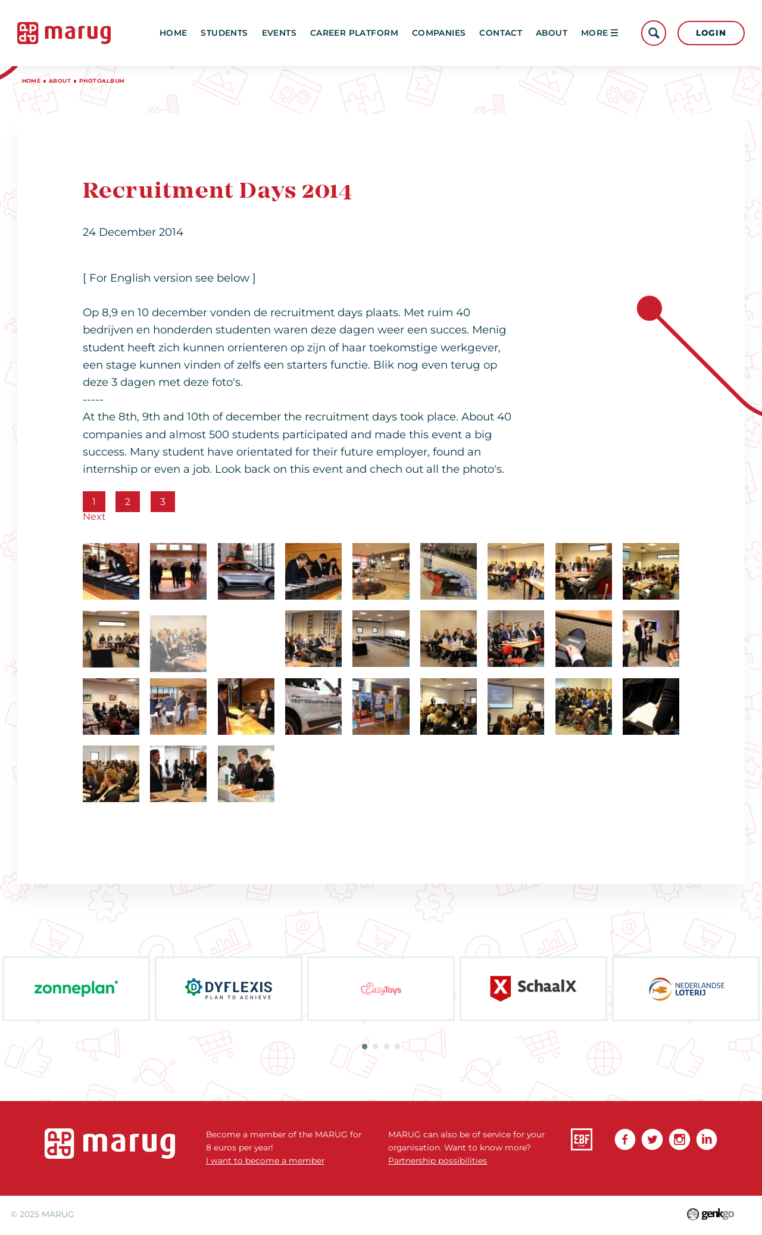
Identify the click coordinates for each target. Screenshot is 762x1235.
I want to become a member (265, 1160)
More (599, 33)
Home (174, 33)
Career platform (354, 33)
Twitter (652, 1139)
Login (711, 33)
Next (94, 516)
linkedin (707, 1139)
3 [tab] (386, 1046)
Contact (500, 33)
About (551, 33)
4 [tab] (397, 1046)
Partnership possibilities (437, 1160)
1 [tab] (364, 1046)
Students (224, 33)
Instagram (680, 1139)
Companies (439, 33)
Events (279, 33)
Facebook (625, 1139)
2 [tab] (375, 1046)
